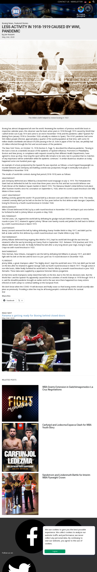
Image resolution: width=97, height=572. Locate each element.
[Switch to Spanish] (90, 1)
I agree (54, 551)
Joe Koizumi (9, 34)
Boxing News (7, 23)
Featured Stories (21, 23)
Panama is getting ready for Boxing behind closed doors (33, 315)
